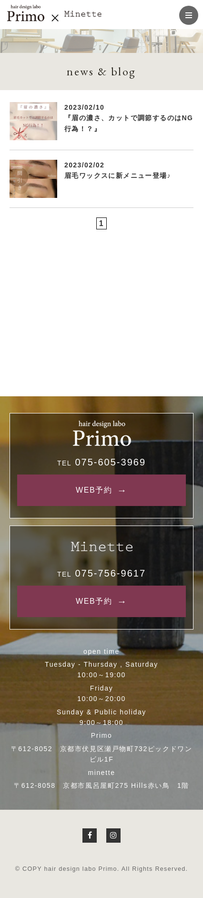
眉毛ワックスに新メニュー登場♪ (117, 175)
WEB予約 (94, 490)
